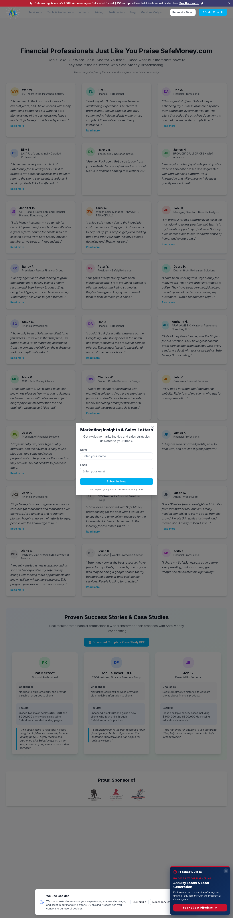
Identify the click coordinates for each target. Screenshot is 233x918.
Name (84, 449)
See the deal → (189, 3)
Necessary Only (162, 901)
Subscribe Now (116, 481)
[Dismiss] (226, 870)
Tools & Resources (60, 12)
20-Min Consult (213, 12)
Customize (139, 901)
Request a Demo (182, 12)
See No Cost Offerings (200, 907)
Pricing (99, 12)
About (84, 12)
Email (83, 464)
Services (35, 12)
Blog (133, 12)
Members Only (151, 12)
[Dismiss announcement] (229, 3)
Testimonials (116, 12)
